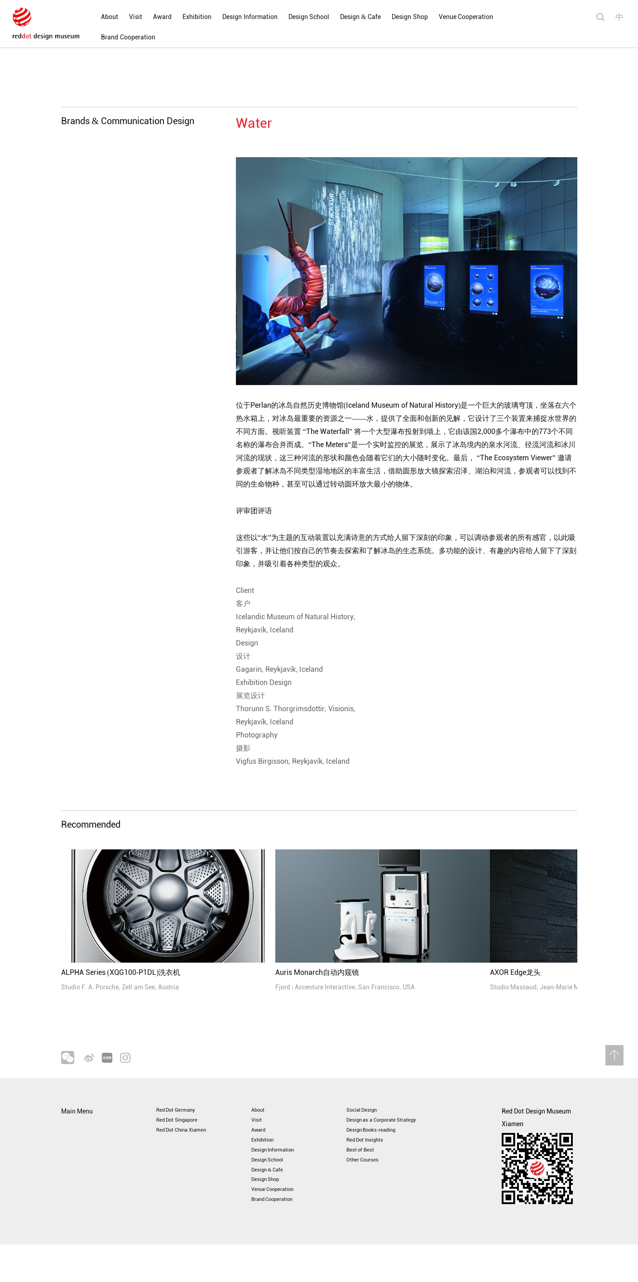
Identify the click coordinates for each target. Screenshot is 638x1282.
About (100, 17)
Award (153, 17)
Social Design (366, 1121)
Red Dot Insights (369, 1159)
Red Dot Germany (181, 1121)
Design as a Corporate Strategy (391, 1134)
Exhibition (187, 17)
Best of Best (363, 1172)
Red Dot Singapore (183, 1134)
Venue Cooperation (456, 17)
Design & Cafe (351, 17)
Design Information (240, 17)
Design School (299, 17)
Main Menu (77, 1121)
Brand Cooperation (521, 17)
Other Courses (366, 1184)
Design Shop (400, 17)
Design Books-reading (377, 1146)
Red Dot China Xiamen (188, 1146)
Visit (126, 17)
